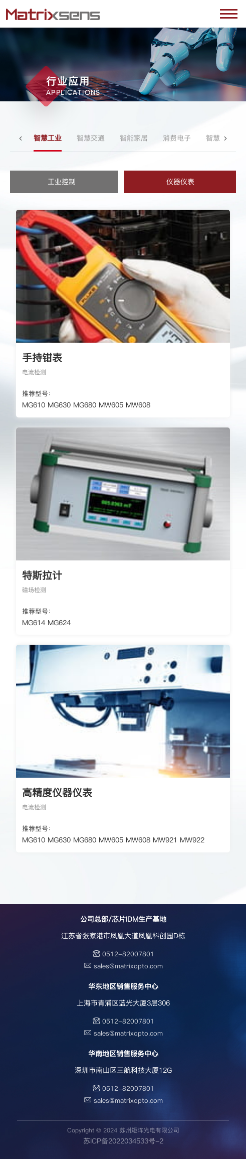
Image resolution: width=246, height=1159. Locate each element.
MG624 (59, 623)
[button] (21, 138)
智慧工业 (48, 138)
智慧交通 (91, 138)
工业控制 (62, 182)
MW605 (111, 405)
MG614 (33, 623)
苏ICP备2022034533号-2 (123, 1141)
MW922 (192, 840)
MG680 (84, 405)
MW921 (165, 840)
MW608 (138, 405)
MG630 (59, 405)
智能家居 (134, 138)
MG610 (33, 405)
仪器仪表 (180, 182)
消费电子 (177, 138)
